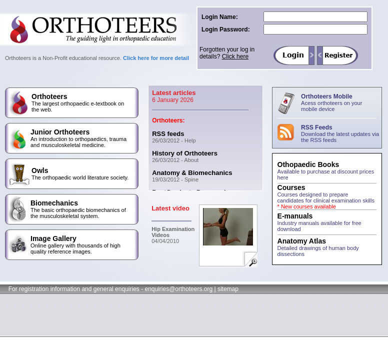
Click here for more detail (156, 58)
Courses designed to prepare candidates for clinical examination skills (326, 201)
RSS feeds (168, 134)
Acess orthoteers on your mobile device (331, 106)
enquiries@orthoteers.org (178, 289)
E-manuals (295, 216)
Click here (235, 56)
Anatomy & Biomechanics (192, 172)
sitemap (228, 289)
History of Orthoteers (185, 153)
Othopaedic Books (309, 164)
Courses (292, 188)
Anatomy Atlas (302, 241)
